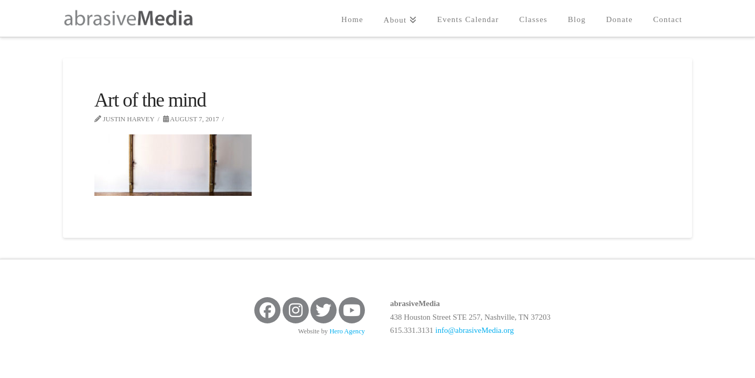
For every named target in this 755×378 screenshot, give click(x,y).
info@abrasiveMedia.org (474, 330)
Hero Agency (347, 331)
